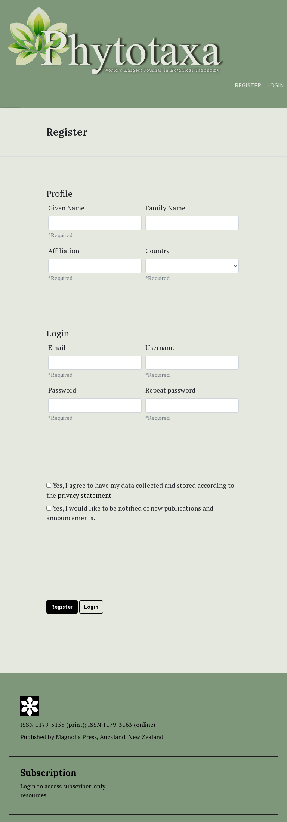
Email (57, 347)
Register (248, 85)
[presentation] (103, 578)
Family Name (165, 208)
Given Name (66, 208)
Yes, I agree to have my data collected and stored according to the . (140, 490)
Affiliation (63, 250)
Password (62, 390)
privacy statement (84, 495)
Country (157, 250)
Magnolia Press (76, 737)
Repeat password (170, 390)
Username (160, 347)
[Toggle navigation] (10, 100)
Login (275, 85)
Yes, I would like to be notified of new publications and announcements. (129, 513)
